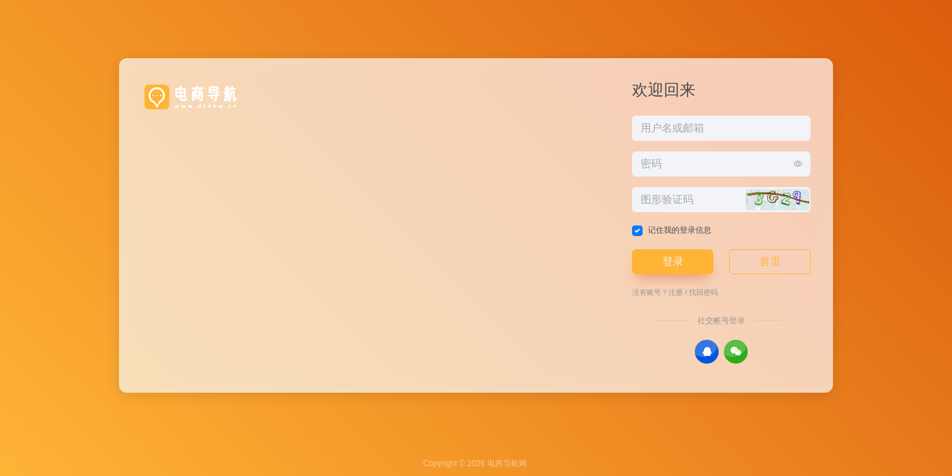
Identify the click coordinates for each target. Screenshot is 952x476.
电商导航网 (507, 463)
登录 (673, 261)
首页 (770, 261)
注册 (675, 292)
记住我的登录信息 (679, 230)
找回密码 (703, 292)
